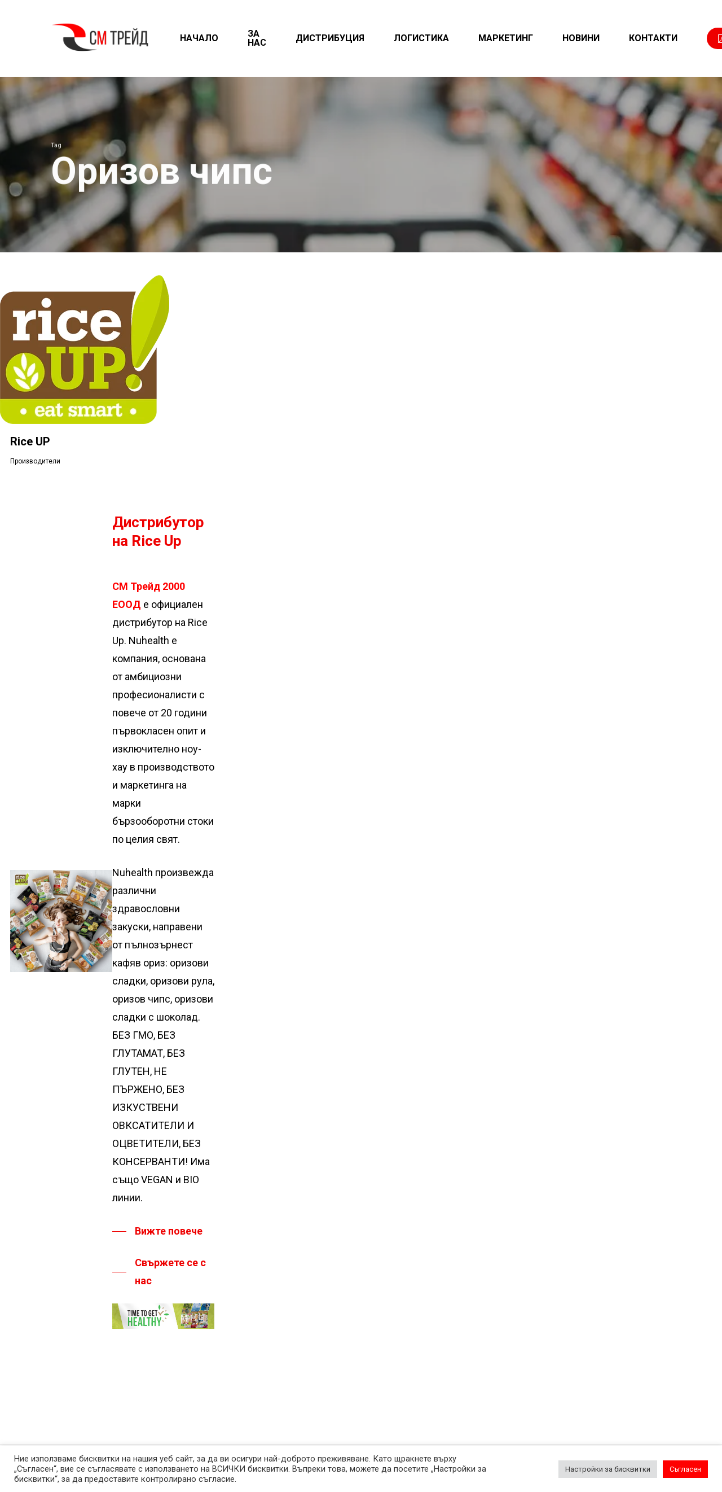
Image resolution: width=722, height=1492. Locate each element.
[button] (157, 1231)
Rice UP (30, 441)
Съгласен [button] (685, 1469)
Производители (35, 461)
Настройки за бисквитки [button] (607, 1469)
